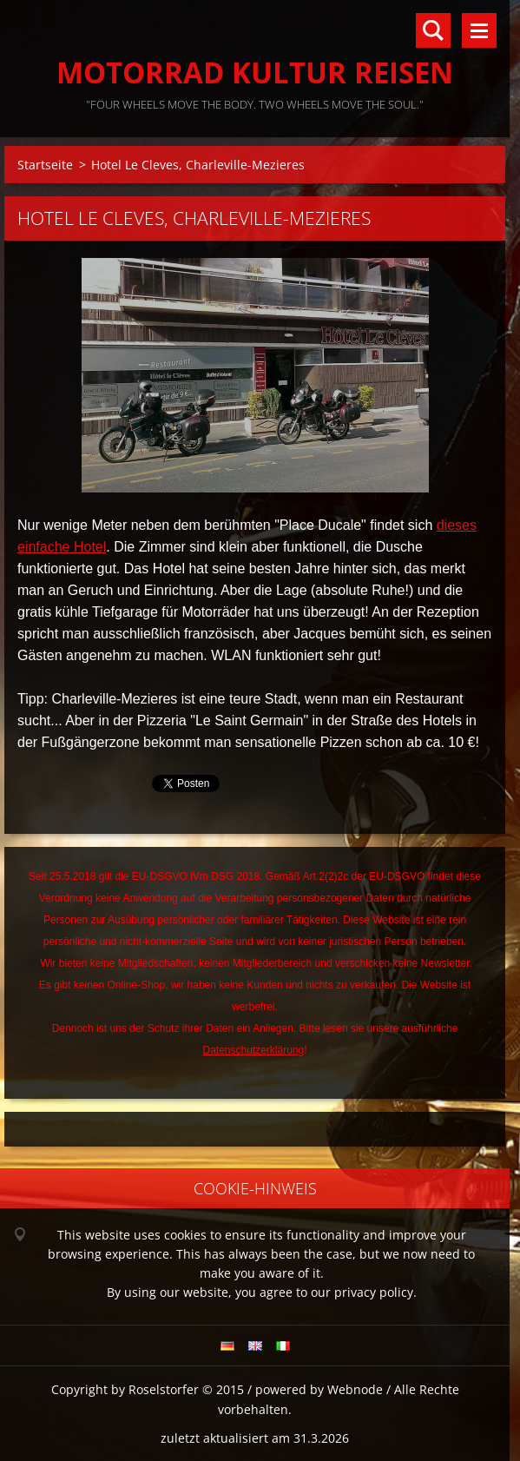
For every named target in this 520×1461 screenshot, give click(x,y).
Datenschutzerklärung (253, 1050)
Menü (479, 30)
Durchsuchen (433, 30)
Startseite (45, 164)
